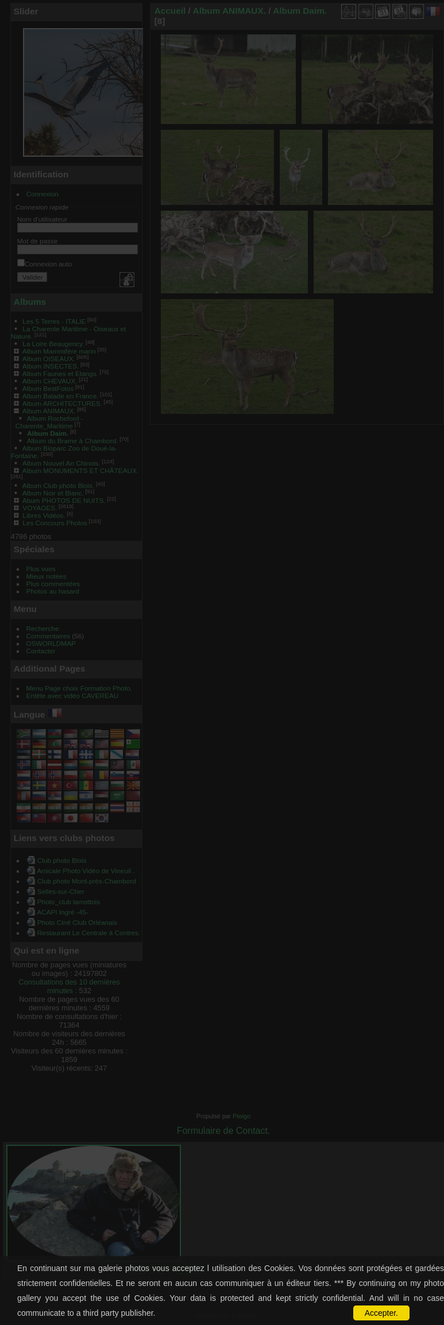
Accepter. (381, 1313)
